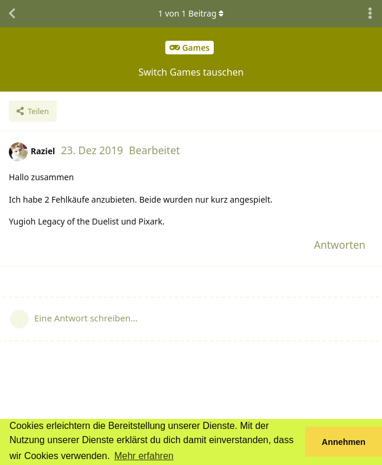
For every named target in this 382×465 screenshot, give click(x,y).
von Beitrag (191, 13)
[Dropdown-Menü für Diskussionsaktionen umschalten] (370, 13)
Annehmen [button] (343, 442)
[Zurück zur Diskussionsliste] (12, 13)
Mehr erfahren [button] (144, 456)
